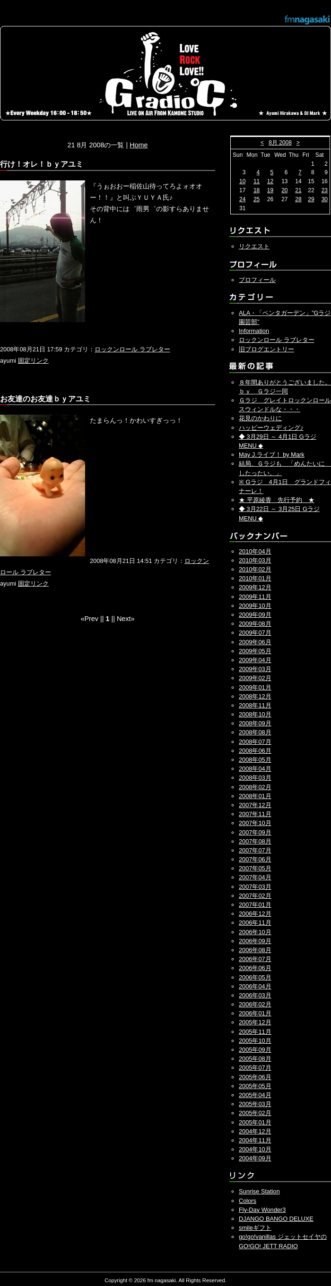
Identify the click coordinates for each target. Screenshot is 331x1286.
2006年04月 (255, 986)
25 (256, 199)
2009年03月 (255, 669)
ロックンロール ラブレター (132, 349)
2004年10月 (255, 1149)
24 (242, 199)
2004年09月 (255, 1158)
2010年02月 (255, 569)
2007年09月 (255, 832)
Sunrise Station (259, 1191)
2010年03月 (255, 560)
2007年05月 (255, 868)
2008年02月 (255, 787)
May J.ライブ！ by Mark (272, 454)
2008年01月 (255, 796)
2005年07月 (255, 1067)
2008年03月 (255, 777)
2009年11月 (255, 596)
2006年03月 (255, 995)
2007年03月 (255, 886)
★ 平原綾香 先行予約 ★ (276, 499)
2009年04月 (255, 660)
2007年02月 (255, 895)
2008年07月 (255, 741)
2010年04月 (255, 551)
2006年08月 (255, 950)
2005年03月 (255, 1103)
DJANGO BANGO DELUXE (276, 1218)
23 (325, 190)
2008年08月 (255, 732)
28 (298, 199)
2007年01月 (255, 904)
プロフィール (257, 279)
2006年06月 (255, 967)
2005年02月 (255, 1112)
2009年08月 (255, 623)
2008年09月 (255, 723)
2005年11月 (255, 1031)
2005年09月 (255, 1049)
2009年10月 (255, 605)
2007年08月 (255, 841)
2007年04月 (255, 877)
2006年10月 (255, 932)
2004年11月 (255, 1140)
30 (325, 199)
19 (270, 190)
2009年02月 (255, 677)
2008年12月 (255, 696)
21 (298, 190)
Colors (247, 1200)
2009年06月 (255, 642)
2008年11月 (255, 705)
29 (311, 199)
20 (284, 190)
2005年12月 (255, 1022)
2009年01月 (255, 687)
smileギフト (255, 1227)
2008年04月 (255, 768)
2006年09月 (255, 941)
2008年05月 (255, 759)
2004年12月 (255, 1131)
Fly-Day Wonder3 (262, 1209)
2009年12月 (255, 587)
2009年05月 (255, 651)
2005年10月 (255, 1040)
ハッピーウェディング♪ (271, 427)
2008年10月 (255, 714)
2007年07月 (255, 850)
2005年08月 (255, 1058)
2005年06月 (255, 1077)
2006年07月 (255, 958)
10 (242, 181)
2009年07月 (255, 632)
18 (256, 190)
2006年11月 (255, 922)
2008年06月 (255, 750)
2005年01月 (255, 1122)
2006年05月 (255, 977)
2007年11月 (255, 814)
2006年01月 (255, 1013)
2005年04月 (255, 1095)
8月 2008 (280, 142)
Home (139, 145)
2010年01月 (255, 578)
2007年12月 (255, 805)
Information (254, 330)
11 (256, 181)
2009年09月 (255, 614)
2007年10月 (255, 822)
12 (270, 181)
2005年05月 (255, 1086)
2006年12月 (255, 913)
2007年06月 (255, 859)
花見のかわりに (260, 418)
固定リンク (33, 360)
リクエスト (254, 246)
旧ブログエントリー (266, 349)
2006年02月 (255, 1004)
